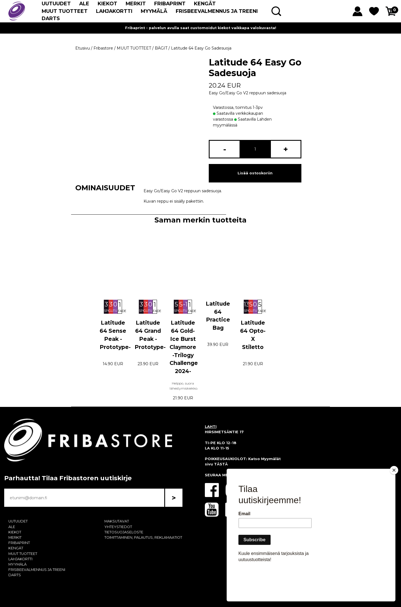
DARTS (51, 18)
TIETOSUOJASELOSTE (123, 532)
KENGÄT (205, 3)
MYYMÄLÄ (154, 11)
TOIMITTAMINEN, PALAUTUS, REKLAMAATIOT (143, 537)
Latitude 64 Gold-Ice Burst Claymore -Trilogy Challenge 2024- (184, 346)
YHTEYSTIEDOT (118, 527)
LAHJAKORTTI (114, 11)
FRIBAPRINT (170, 3)
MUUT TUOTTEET (65, 11)
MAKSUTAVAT (116, 521)
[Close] (394, 502)
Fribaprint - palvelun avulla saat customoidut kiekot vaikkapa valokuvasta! (200, 28)
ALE (84, 3)
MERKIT (136, 3)
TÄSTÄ (221, 464)
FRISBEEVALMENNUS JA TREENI (217, 11)
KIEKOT (107, 3)
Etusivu (82, 48)
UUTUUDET (56, 3)
